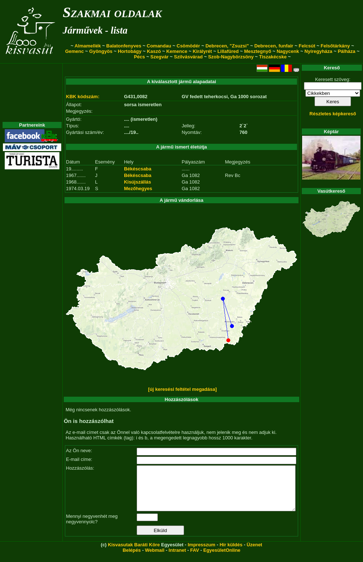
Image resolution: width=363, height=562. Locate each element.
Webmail (154, 559)
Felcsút (306, 46)
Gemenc (74, 51)
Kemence (176, 51)
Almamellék (87, 46)
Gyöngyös (101, 51)
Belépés (131, 559)
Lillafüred (228, 51)
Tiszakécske (273, 56)
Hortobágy (129, 51)
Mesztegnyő (257, 51)
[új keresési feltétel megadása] (182, 389)
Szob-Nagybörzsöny (231, 56)
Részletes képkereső (332, 113)
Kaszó (154, 51)
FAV (194, 559)
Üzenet (254, 553)
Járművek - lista (95, 30)
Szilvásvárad (188, 56)
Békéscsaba (137, 169)
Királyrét (202, 51)
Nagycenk (288, 51)
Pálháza (346, 51)
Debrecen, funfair (273, 46)
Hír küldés (230, 553)
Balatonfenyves (123, 46)
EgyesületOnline (222, 559)
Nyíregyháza (318, 51)
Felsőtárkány (335, 46)
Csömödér (188, 46)
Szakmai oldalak (112, 12)
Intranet (177, 559)
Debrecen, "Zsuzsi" (227, 46)
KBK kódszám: (82, 96)
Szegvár (160, 56)
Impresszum (201, 553)
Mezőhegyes (138, 188)
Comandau (159, 46)
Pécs (139, 56)
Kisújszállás (137, 182)
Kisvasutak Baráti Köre (134, 553)
